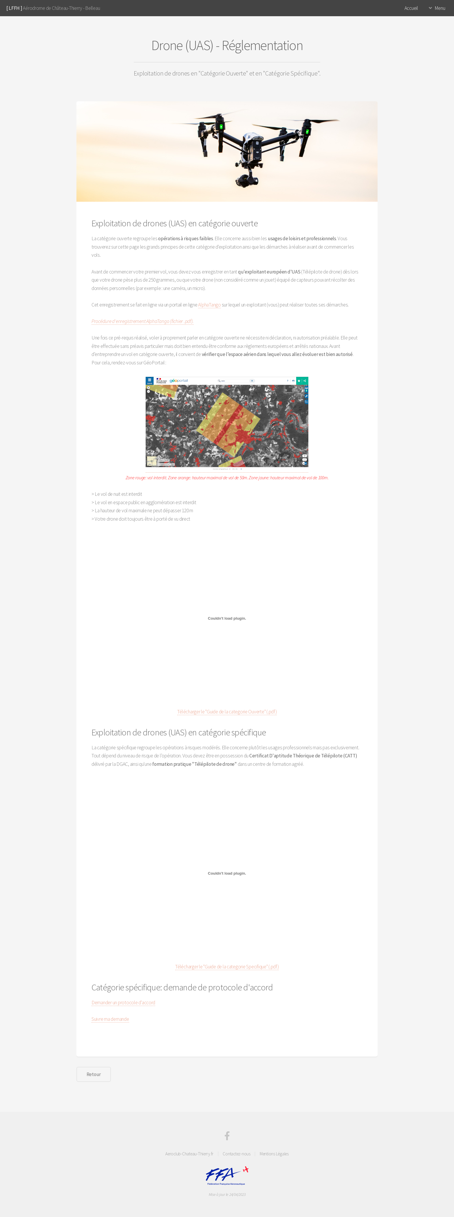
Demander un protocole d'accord (123, 1002)
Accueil (411, 8)
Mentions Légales (274, 1154)
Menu (440, 8)
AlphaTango (209, 305)
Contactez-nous (236, 1154)
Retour (94, 1074)
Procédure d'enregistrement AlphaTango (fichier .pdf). (142, 321)
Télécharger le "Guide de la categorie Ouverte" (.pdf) (227, 711)
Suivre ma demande (110, 1019)
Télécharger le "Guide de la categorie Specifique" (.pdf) (227, 966)
